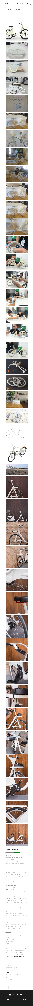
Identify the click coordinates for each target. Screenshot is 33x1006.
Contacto (15, 999)
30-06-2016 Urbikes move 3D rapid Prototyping (16, 959)
